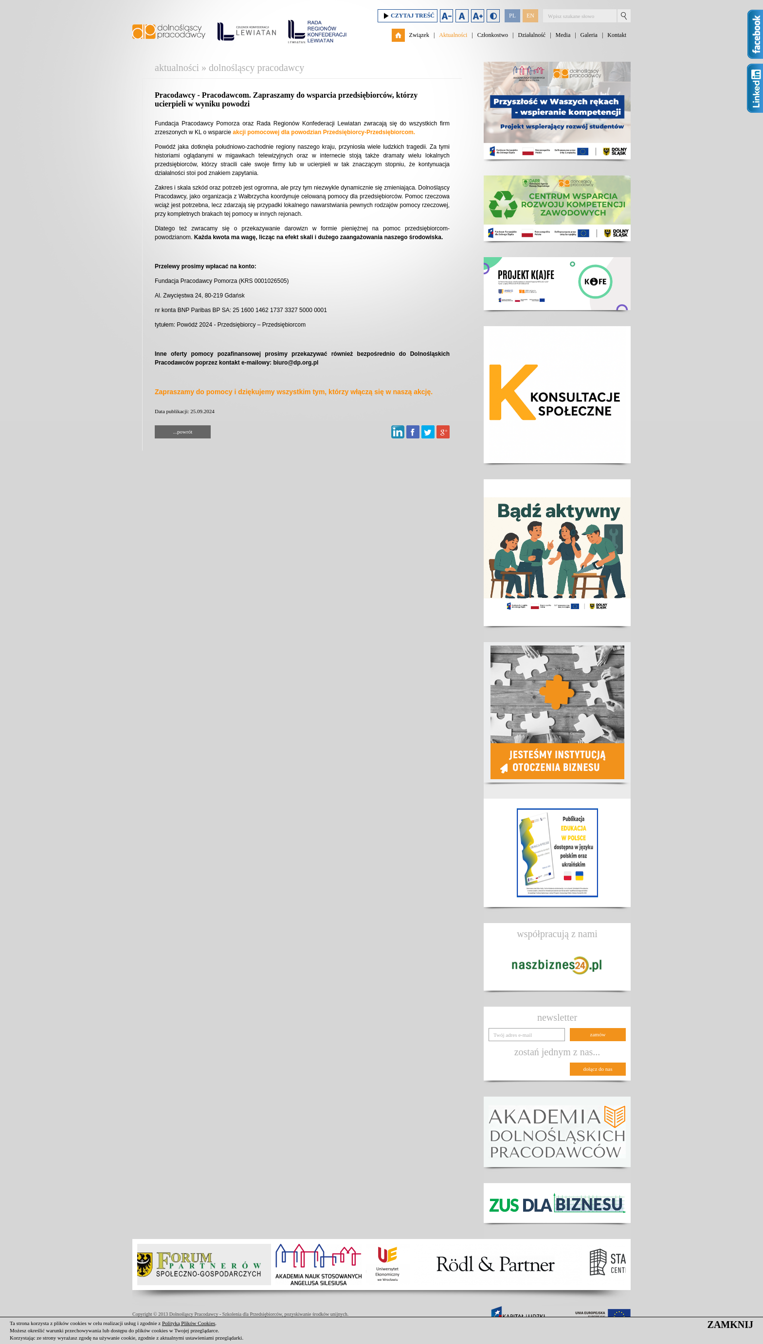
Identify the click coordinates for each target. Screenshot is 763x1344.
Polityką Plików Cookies (188, 1323)
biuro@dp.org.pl (295, 362)
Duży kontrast (493, 15)
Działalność (531, 35)
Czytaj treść (408, 16)
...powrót (182, 432)
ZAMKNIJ (730, 1324)
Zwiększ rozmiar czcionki (477, 15)
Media (563, 35)
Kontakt (616, 35)
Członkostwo (492, 35)
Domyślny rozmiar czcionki (462, 15)
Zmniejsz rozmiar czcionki (446, 15)
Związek (419, 35)
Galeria (589, 35)
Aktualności (453, 35)
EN (530, 15)
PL (512, 15)
